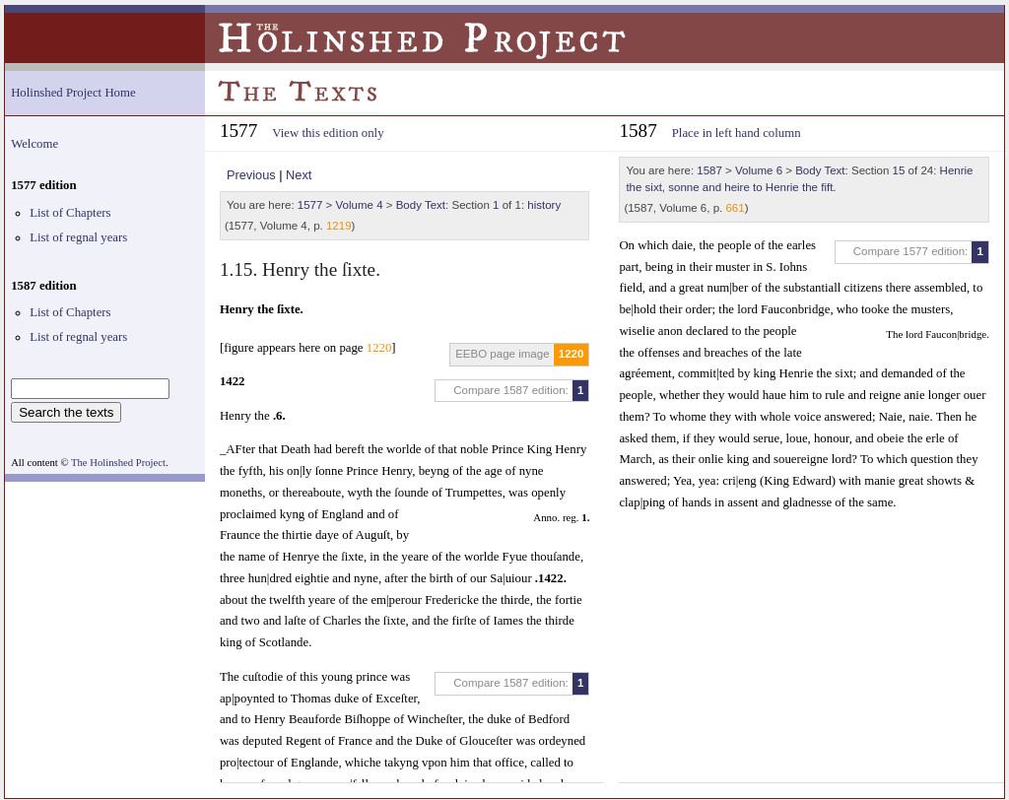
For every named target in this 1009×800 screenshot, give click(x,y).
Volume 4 (359, 205)
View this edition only (327, 133)
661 (734, 208)
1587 (709, 170)
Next (298, 174)
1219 (339, 226)
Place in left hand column (736, 133)
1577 (310, 205)
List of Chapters (70, 213)
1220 (571, 354)
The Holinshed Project (118, 462)
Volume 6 (758, 170)
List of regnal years (78, 237)
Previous (251, 174)
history (544, 205)
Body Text (420, 205)
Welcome (34, 144)
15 (899, 170)
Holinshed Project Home (73, 93)
